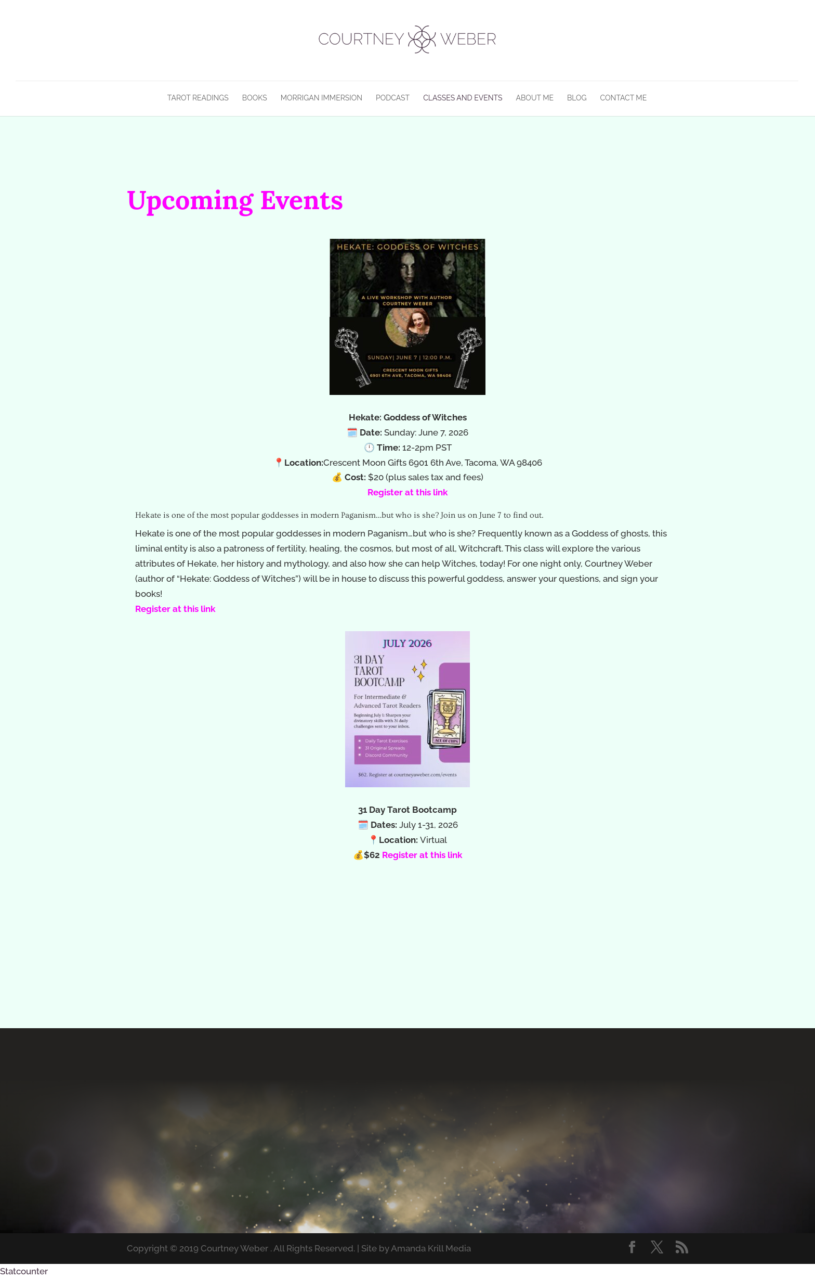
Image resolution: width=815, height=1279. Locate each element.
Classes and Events (462, 98)
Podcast (393, 98)
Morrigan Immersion (321, 98)
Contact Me (623, 98)
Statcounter (24, 1271)
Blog (577, 98)
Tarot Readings (198, 98)
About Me (535, 98)
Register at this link (407, 492)
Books (254, 98)
